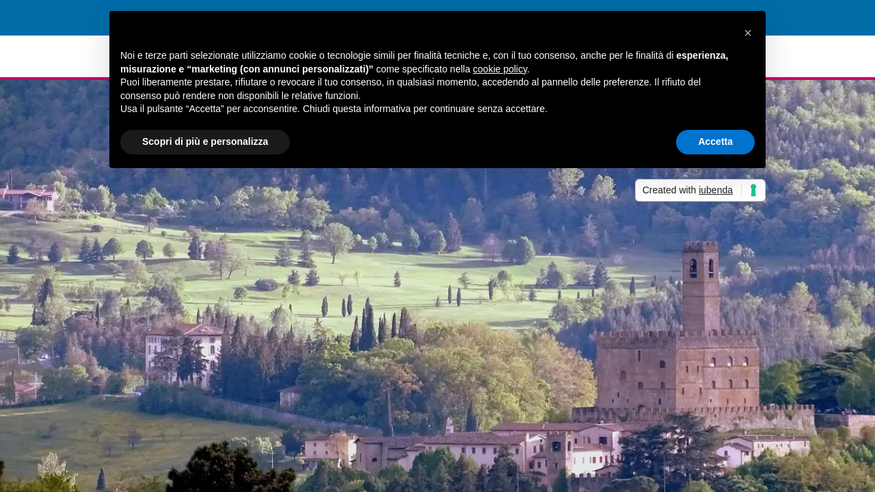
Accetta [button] (715, 141)
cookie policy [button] (500, 69)
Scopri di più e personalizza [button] (205, 141)
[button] (748, 33)
